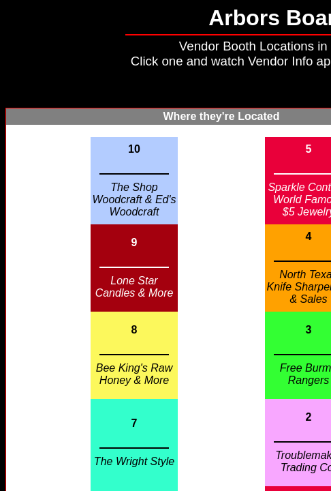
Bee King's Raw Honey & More (134, 374)
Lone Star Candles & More (134, 287)
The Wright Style (134, 461)
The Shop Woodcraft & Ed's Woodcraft (134, 199)
